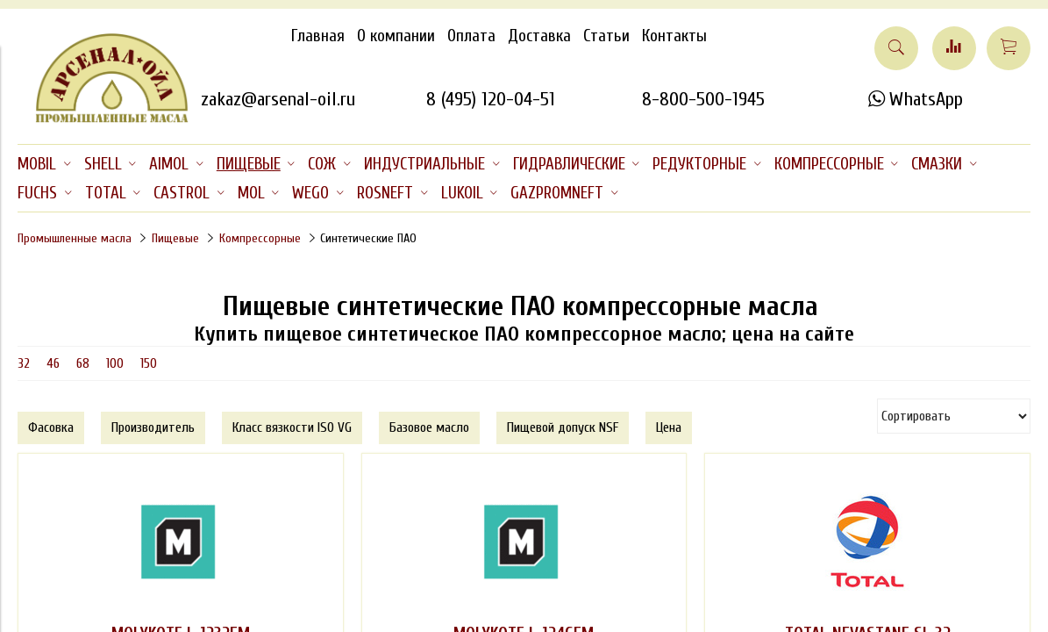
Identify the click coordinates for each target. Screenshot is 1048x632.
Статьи (606, 36)
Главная (318, 36)
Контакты (674, 36)
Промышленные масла (75, 238)
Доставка (539, 36)
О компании (396, 36)
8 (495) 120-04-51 (490, 99)
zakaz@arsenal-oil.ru (278, 99)
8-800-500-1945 (703, 99)
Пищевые (175, 238)
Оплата (471, 36)
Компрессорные (260, 238)
